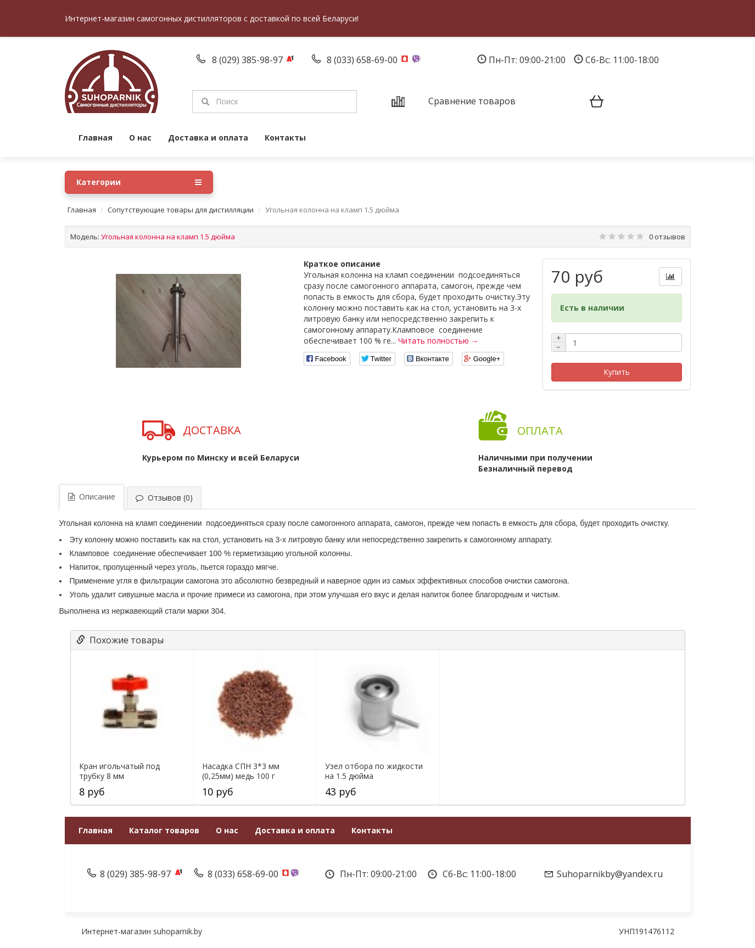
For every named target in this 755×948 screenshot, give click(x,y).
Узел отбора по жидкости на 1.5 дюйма (374, 771)
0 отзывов (667, 237)
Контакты (285, 137)
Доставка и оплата (208, 137)
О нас (140, 137)
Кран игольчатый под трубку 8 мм (119, 771)
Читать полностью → (438, 340)
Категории (139, 182)
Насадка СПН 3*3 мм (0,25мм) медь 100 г (240, 771)
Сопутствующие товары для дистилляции (181, 210)
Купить (616, 372)
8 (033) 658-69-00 (363, 60)
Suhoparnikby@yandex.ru (610, 874)
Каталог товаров (164, 830)
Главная (96, 137)
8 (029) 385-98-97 (248, 60)
